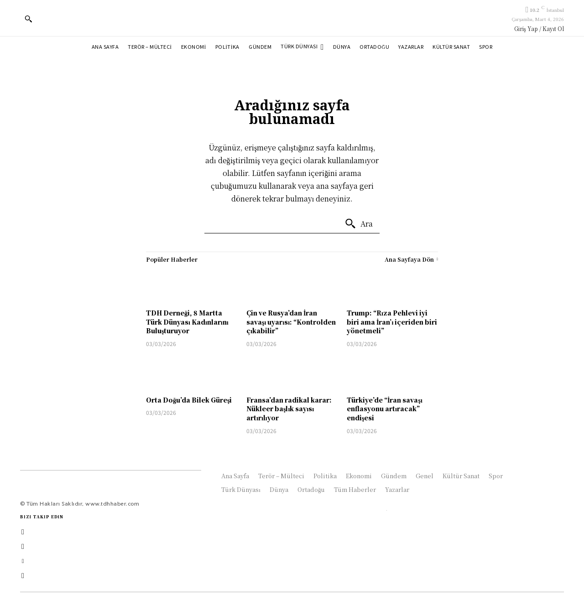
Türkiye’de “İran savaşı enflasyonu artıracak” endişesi (384, 408)
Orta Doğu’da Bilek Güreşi (189, 399)
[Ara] (359, 223)
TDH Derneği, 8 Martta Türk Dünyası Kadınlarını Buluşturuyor (187, 321)
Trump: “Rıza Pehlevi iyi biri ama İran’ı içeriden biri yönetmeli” (392, 321)
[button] (28, 18)
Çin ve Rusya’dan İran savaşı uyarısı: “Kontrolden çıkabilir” (291, 321)
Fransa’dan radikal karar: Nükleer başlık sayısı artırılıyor (289, 408)
